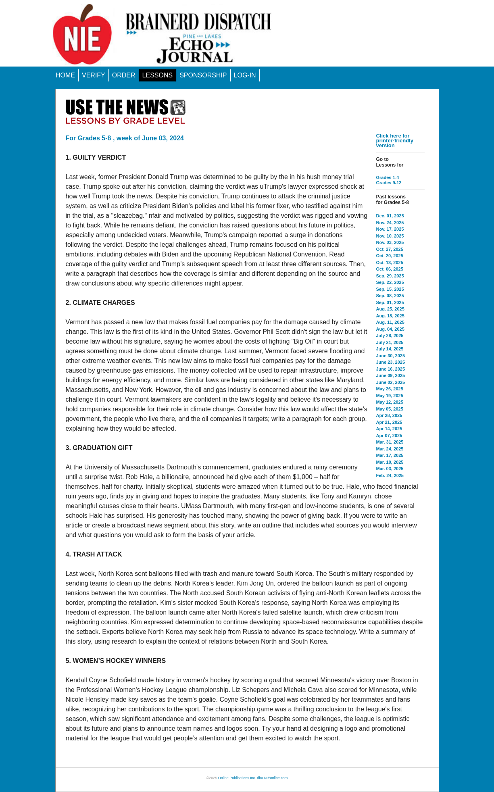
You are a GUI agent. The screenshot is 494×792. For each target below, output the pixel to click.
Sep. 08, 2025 (390, 295)
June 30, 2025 (390, 355)
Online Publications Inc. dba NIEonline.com (253, 778)
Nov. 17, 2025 (390, 229)
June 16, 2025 (390, 369)
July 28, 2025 (390, 335)
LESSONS (157, 75)
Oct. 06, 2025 (389, 269)
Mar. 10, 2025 (390, 462)
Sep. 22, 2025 (390, 282)
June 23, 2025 (390, 362)
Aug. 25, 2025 (390, 308)
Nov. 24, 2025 (390, 222)
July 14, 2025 (390, 348)
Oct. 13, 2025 (389, 262)
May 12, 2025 (389, 402)
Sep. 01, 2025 (390, 302)
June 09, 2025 (390, 375)
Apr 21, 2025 (389, 422)
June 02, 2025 (390, 382)
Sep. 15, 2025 (390, 289)
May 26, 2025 (389, 388)
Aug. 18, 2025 (390, 315)
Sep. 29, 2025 (390, 275)
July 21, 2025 (390, 342)
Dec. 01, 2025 (390, 215)
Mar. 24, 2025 (390, 448)
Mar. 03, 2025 (390, 468)
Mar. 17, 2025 (390, 455)
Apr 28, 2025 (389, 415)
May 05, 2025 (389, 408)
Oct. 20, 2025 (389, 255)
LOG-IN (245, 75)
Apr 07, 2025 (389, 435)
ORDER (123, 75)
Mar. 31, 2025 (390, 442)
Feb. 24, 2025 (390, 475)
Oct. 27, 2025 (389, 249)
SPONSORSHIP (203, 75)
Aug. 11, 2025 (390, 322)
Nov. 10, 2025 (390, 235)
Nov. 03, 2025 (390, 242)
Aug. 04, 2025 (390, 329)
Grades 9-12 (389, 182)
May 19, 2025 (389, 395)
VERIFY (93, 75)
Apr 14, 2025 (389, 428)
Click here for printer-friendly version (394, 140)
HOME (65, 75)
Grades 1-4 (387, 177)
